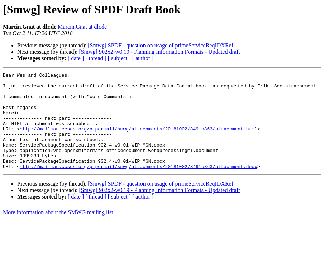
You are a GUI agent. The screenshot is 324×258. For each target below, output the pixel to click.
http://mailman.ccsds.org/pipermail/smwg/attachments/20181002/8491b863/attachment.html (138, 140)
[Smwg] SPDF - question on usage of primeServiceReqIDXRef (160, 45)
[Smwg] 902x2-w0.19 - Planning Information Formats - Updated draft (159, 52)
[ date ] (76, 58)
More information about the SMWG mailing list (58, 232)
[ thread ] (95, 58)
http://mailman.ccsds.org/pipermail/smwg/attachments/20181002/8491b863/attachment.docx (138, 185)
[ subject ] (119, 58)
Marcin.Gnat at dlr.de (82, 27)
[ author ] (143, 58)
